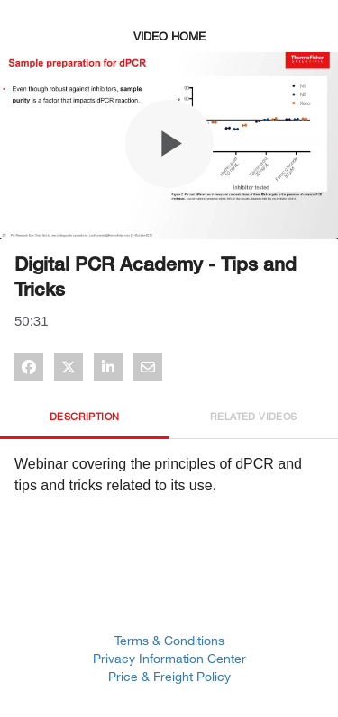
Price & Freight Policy (169, 676)
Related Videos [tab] (253, 416)
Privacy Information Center (169, 658)
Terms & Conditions (169, 640)
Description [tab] (84, 416)
